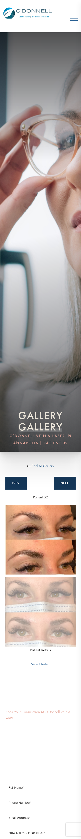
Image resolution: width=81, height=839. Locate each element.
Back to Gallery (40, 465)
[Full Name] (40, 787)
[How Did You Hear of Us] (40, 832)
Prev (16, 483)
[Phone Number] (40, 802)
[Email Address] (40, 817)
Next (64, 483)
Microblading (41, 664)
